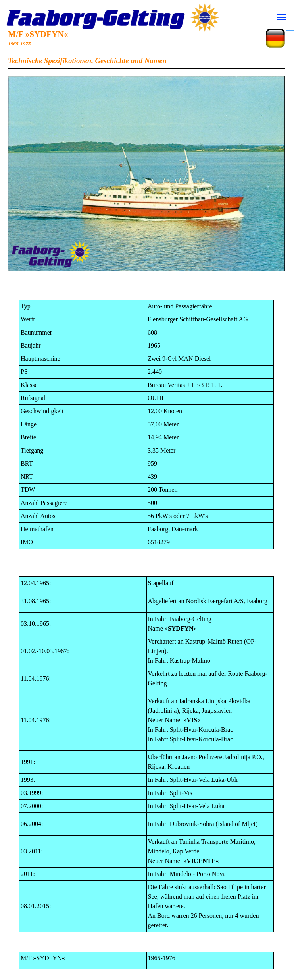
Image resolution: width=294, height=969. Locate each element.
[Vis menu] (281, 17)
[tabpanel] (146, 50)
